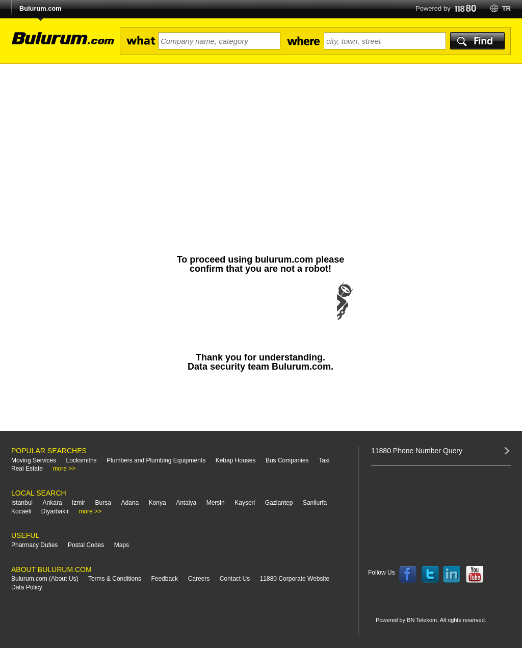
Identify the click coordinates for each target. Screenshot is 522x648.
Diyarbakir (55, 511)
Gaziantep (279, 502)
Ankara (52, 502)
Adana (130, 502)
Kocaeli (21, 511)
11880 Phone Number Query (416, 451)
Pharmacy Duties (34, 545)
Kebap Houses (236, 460)
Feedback (164, 578)
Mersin (215, 502)
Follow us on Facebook (408, 574)
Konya (157, 502)
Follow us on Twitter (430, 574)
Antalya (186, 502)
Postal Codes (86, 545)
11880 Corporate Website (295, 578)
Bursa (103, 502)
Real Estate (27, 468)
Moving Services (33, 460)
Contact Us (235, 578)
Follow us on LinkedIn (452, 574)
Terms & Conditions (114, 578)
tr (506, 8)
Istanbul (22, 502)
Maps (121, 545)
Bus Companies (287, 460)
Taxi (324, 460)
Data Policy (26, 587)
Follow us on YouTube (474, 574)
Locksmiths (81, 460)
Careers (199, 578)
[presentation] (260, 311)
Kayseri (244, 502)
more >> (64, 468)
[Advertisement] (261, 140)
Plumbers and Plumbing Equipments (156, 460)
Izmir (78, 502)
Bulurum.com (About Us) (44, 578)
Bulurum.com (40, 8)
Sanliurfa (315, 502)
